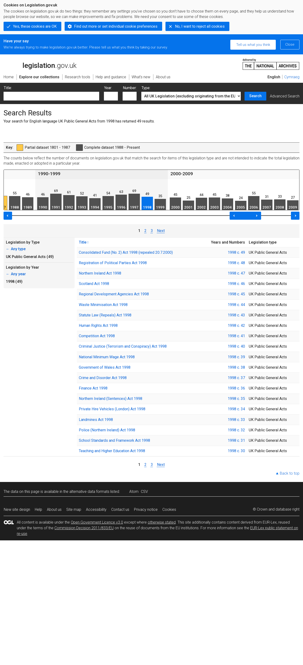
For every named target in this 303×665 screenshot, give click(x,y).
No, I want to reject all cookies (200, 26)
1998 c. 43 (236, 315)
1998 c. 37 (236, 378)
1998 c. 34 (236, 409)
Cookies (169, 509)
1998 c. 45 (236, 294)
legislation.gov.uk (40, 63)
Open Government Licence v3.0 (97, 522)
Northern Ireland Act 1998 (100, 273)
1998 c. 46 (236, 283)
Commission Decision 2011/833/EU (84, 528)
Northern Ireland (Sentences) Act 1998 (110, 398)
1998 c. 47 (236, 273)
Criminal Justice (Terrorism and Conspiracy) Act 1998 (123, 346)
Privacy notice (146, 509)
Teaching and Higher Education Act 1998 (112, 451)
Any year (16, 274)
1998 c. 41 (236, 336)
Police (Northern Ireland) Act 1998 (107, 430)
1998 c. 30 (236, 451)
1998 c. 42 (236, 325)
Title (82, 242)
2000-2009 (181, 173)
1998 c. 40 (236, 346)
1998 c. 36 (236, 388)
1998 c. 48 (236, 263)
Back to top (289, 473)
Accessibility (96, 509)
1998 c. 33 (236, 419)
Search (255, 96)
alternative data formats (89, 491)
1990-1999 (49, 173)
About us (54, 509)
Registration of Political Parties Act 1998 (113, 263)
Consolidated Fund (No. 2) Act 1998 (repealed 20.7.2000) (126, 252)
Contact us (120, 509)
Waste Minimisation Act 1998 (103, 304)
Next (161, 230)
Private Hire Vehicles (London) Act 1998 (112, 409)
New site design (17, 509)
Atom (133, 491)
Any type (16, 249)
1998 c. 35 (236, 398)
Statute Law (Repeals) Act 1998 (105, 315)
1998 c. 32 (236, 430)
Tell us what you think (253, 45)
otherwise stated (162, 522)
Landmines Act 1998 (96, 419)
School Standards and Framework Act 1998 (114, 440)
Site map (73, 509)
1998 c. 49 (236, 252)
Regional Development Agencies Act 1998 (114, 294)
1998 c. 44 (236, 304)
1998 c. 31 (236, 440)
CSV (144, 491)
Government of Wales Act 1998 (104, 367)
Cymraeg (291, 77)
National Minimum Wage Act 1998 (107, 357)
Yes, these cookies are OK (35, 26)
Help (38, 509)
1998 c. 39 (236, 357)
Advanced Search (284, 96)
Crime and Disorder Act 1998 (103, 378)
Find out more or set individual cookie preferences (115, 26)
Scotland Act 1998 (94, 283)
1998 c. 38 (236, 367)
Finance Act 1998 (93, 388)
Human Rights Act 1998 (98, 325)
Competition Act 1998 (97, 336)
